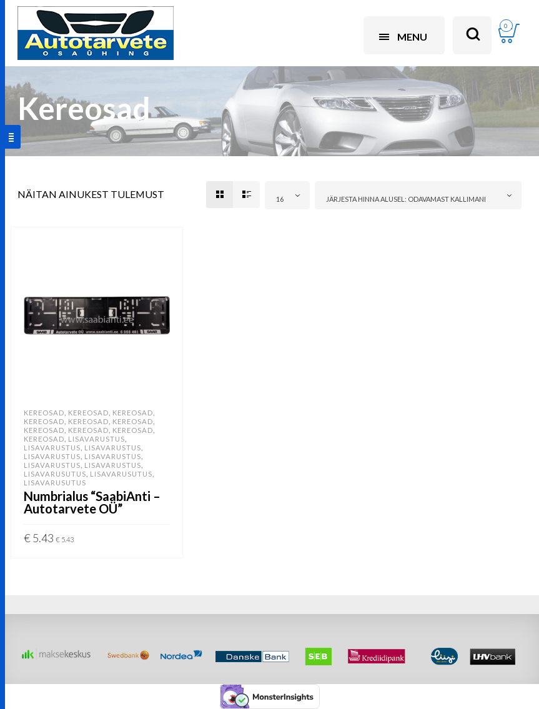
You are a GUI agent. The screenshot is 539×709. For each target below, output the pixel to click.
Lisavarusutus (55, 474)
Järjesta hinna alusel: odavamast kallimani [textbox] (406, 199)
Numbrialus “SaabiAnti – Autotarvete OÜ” (92, 502)
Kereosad (44, 413)
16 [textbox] (280, 199)
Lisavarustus (96, 439)
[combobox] (287, 195)
